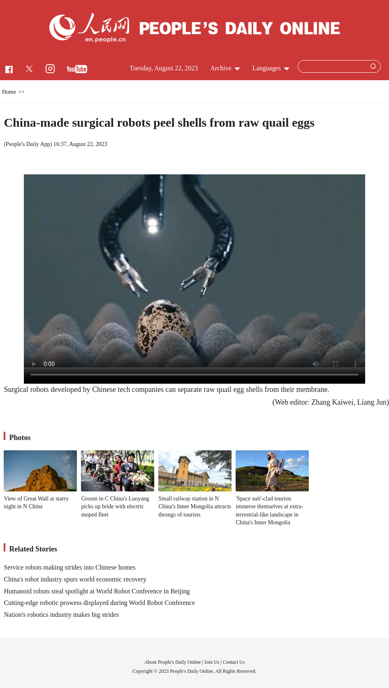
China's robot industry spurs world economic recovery (75, 579)
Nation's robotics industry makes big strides (61, 614)
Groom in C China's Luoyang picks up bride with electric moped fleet (115, 507)
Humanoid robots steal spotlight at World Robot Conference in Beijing (97, 591)
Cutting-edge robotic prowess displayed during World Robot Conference (99, 602)
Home (9, 92)
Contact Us (234, 662)
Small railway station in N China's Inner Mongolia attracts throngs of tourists (194, 507)
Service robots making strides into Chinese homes (69, 567)
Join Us (212, 662)
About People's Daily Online (172, 662)
